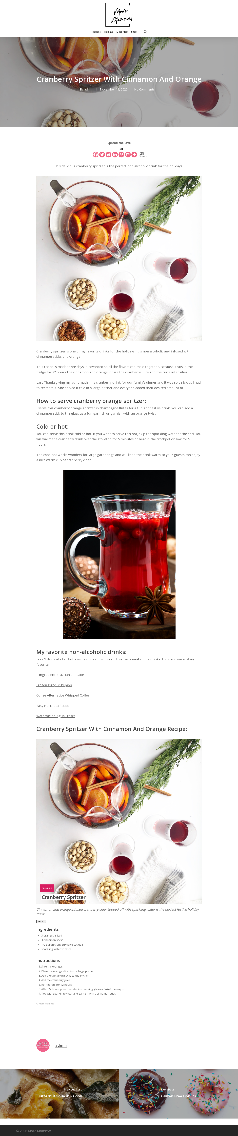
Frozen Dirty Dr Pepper (54, 685)
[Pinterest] (121, 151)
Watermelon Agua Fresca (55, 716)
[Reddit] (108, 151)
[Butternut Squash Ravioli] (59, 1094)
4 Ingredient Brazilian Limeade (60, 674)
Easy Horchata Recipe (53, 705)
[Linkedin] (115, 151)
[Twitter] (102, 151)
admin (88, 89)
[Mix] (128, 151)
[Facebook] (96, 151)
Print (41, 921)
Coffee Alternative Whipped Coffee (63, 695)
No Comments (144, 89)
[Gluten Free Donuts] (178, 1094)
